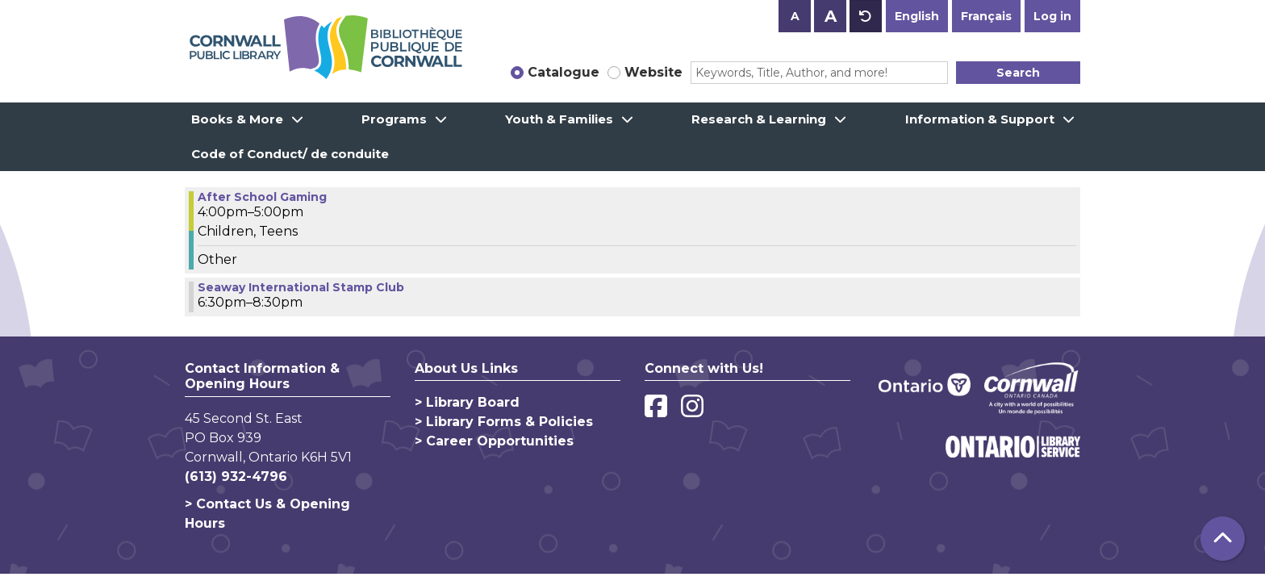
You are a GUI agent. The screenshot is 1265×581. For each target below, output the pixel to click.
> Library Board (467, 402)
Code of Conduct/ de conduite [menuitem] (290, 153)
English (917, 16)
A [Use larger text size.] (831, 16)
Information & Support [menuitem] (979, 119)
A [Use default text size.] (866, 16)
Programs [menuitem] (394, 119)
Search (1018, 72)
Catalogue (563, 72)
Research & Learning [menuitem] (758, 119)
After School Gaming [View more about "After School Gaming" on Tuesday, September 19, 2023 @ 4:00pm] (262, 197)
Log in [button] (1052, 16)
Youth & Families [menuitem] (559, 119)
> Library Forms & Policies (504, 421)
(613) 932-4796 (236, 476)
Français (986, 16)
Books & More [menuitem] (237, 119)
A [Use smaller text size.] (795, 16)
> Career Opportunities (494, 441)
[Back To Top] (1222, 538)
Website (653, 72)
